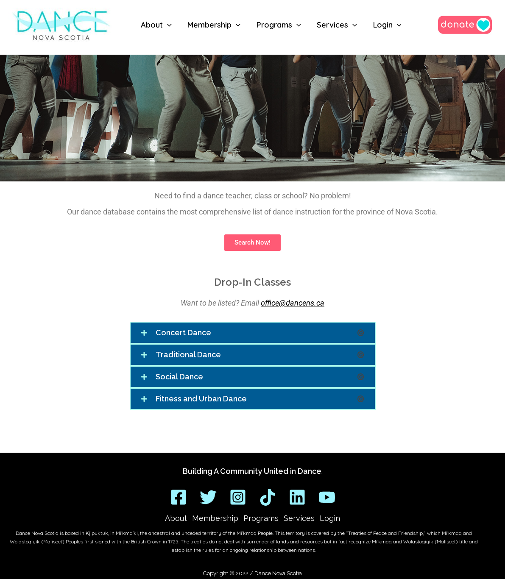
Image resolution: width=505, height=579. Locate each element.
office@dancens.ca (292, 302)
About (176, 518)
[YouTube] (326, 497)
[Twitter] (208, 497)
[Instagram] (237, 497)
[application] (166, 25)
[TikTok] (267, 497)
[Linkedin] (297, 497)
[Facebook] (178, 497)
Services (299, 518)
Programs (261, 518)
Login (330, 518)
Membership (215, 518)
